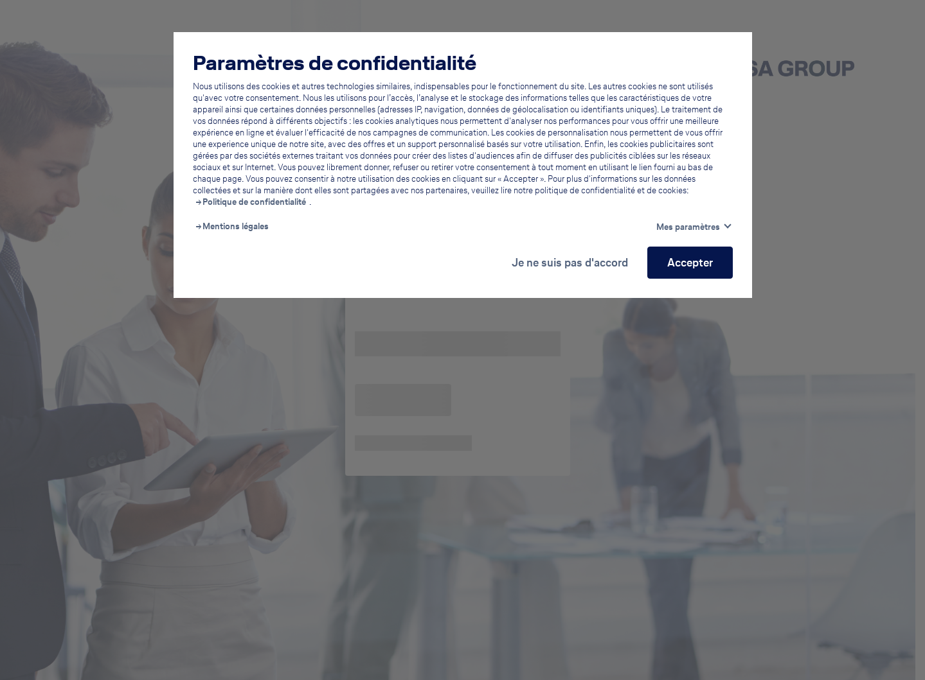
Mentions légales (235, 226)
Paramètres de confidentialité (334, 62)
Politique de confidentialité (254, 202)
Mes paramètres (688, 227)
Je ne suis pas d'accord (570, 262)
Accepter (690, 262)
